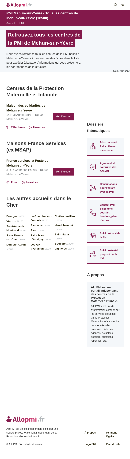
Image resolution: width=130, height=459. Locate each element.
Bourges (15, 216)
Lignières (64, 248)
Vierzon (14, 221)
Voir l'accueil (63, 116)
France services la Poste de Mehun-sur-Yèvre (27, 163)
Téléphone (15, 127)
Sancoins (40, 225)
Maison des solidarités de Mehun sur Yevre (25, 108)
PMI (21, 23)
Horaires (37, 127)
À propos (90, 432)
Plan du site (113, 444)
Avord (38, 230)
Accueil (10, 23)
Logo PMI (90, 444)
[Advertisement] (105, 101)
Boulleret (64, 243)
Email (12, 182)
